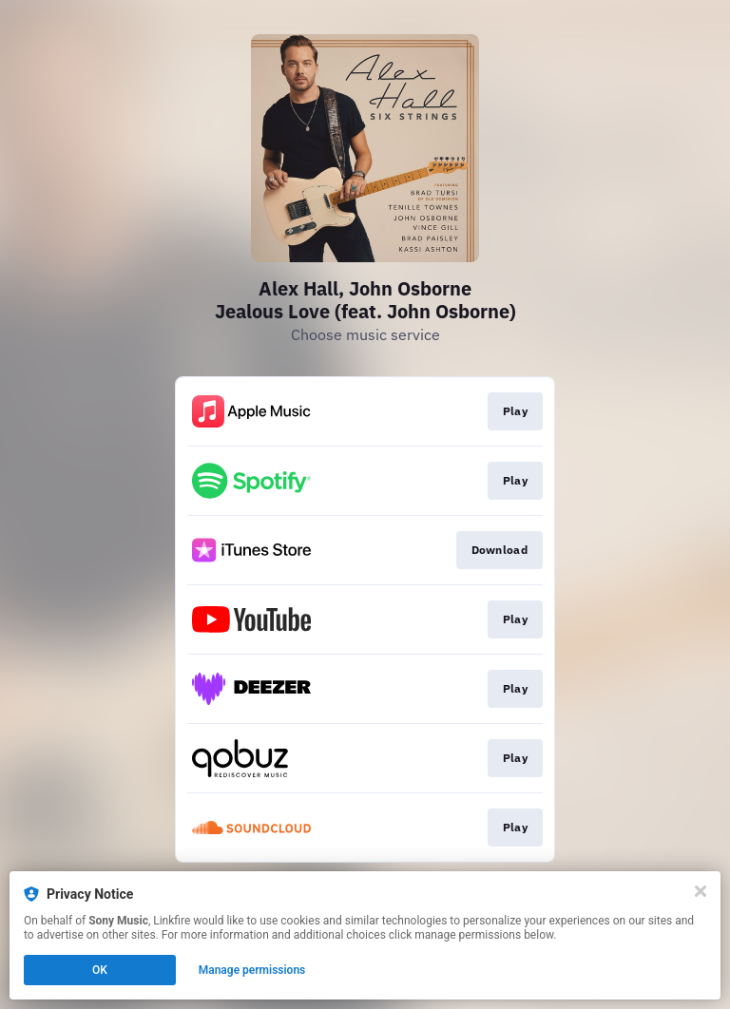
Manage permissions (252, 970)
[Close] (700, 891)
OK (99, 970)
